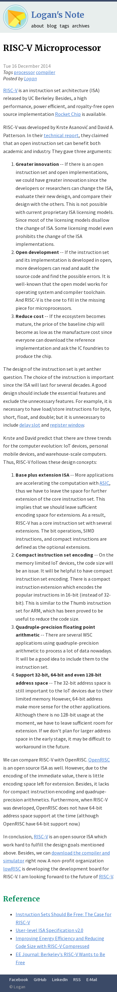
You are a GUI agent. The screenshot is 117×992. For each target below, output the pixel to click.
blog (52, 25)
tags (64, 25)
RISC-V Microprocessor (52, 48)
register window (67, 425)
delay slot (29, 425)
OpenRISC (99, 759)
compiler (45, 72)
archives (81, 25)
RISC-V (10, 90)
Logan (30, 78)
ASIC (104, 483)
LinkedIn (60, 979)
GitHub (40, 979)
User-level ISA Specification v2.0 (49, 930)
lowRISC (12, 869)
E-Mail (91, 979)
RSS (77, 979)
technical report (61, 135)
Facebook (18, 979)
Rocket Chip (68, 114)
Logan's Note (57, 15)
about (37, 25)
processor (24, 72)
